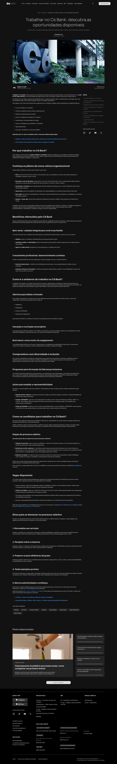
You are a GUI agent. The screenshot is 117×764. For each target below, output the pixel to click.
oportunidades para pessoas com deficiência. (27, 506)
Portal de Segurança (42, 759)
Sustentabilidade (17, 740)
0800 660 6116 (64, 740)
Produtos (28, 3)
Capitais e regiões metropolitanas (69, 731)
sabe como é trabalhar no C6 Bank (33, 591)
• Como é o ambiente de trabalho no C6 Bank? (93, 108)
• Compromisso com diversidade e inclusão (92, 112)
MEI (65, 3)
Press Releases (78, 3)
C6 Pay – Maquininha (91, 702)
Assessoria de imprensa (68, 745)
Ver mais (38, 716)
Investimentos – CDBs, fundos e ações (46, 704)
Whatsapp (86, 731)
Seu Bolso (35, 3)
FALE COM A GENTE (42, 724)
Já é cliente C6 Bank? (43, 728)
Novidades (70, 3)
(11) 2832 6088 (88, 733)
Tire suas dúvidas (17, 730)
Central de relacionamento (69, 728)
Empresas (60, 3)
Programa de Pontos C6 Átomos (45, 713)
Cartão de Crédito (41, 707)
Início (23, 3)
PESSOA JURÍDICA (90, 695)
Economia (53, 3)
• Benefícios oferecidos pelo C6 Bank (93, 105)
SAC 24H (39, 747)
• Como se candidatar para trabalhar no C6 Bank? (93, 116)
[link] (43, 655)
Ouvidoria (40, 735)
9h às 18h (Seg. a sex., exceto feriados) (44, 739)
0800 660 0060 (40, 750)
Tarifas (14, 759)
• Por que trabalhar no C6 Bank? (92, 98)
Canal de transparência (19, 728)
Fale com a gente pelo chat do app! (46, 731)
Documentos (16, 726)
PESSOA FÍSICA (41, 695)
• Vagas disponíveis (88, 119)
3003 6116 (63, 733)
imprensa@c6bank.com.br (67, 748)
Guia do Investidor (44, 3)
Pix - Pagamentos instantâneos (69, 700)
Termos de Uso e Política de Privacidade (27, 759)
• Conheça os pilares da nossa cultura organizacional (93, 101)
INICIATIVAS (16, 737)
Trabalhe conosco (18, 721)
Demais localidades (65, 737)
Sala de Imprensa (17, 723)
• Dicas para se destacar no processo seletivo (93, 123)
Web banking (88, 700)
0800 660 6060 (40, 742)
